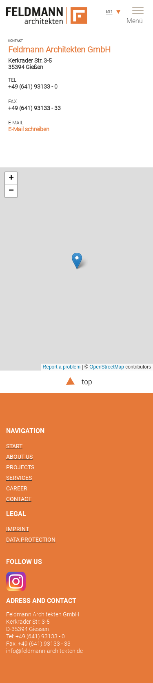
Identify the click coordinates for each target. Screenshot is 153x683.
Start (14, 446)
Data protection (30, 539)
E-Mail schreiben (28, 129)
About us (19, 456)
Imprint (17, 529)
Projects (20, 467)
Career (16, 488)
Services (19, 478)
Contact (18, 499)
